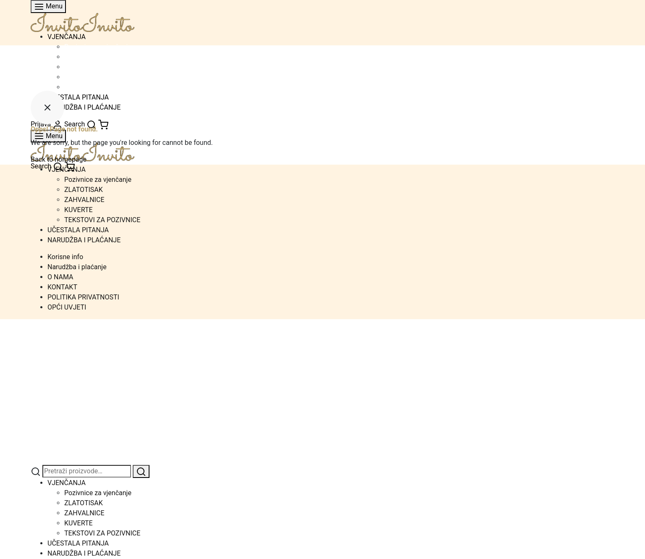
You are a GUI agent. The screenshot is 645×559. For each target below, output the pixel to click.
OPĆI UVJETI (66, 307)
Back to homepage (59, 159)
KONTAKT (62, 287)
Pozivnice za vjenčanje (97, 47)
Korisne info (65, 257)
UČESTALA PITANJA (78, 230)
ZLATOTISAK (83, 57)
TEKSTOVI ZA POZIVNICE (102, 87)
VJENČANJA (66, 37)
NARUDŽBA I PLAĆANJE (84, 240)
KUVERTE (78, 77)
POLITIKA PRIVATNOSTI (83, 297)
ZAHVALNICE (84, 67)
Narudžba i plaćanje (77, 267)
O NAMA (60, 277)
